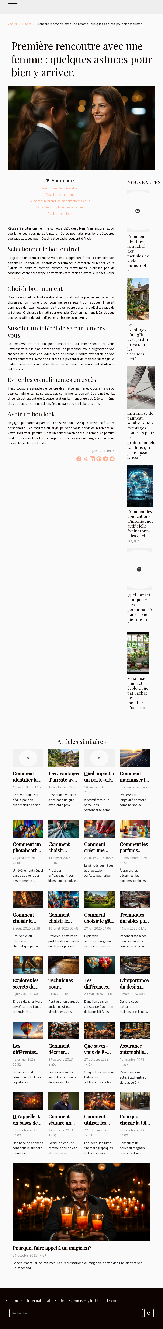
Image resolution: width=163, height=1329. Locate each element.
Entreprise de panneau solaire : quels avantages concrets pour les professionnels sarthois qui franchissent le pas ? (141, 434)
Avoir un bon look (60, 213)
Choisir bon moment (60, 194)
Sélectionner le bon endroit (60, 188)
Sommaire (63, 180)
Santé (59, 1300)
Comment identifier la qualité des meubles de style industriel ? (138, 253)
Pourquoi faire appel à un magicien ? (52, 1247)
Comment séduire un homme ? (59, 1122)
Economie (13, 1300)
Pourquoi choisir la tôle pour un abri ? (134, 1122)
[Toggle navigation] (13, 6)
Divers (26, 23)
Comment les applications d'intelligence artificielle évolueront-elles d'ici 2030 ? (140, 526)
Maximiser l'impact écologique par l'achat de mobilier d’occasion (137, 692)
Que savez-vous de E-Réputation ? (97, 1052)
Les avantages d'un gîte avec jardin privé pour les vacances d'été (137, 341)
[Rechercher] (76, 1313)
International (38, 1300)
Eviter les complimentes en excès (60, 207)
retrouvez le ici (18, 277)
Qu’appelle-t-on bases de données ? (27, 1122)
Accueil (12, 23)
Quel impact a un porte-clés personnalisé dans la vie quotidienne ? (139, 609)
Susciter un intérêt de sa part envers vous (60, 200)
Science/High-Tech (86, 1300)
